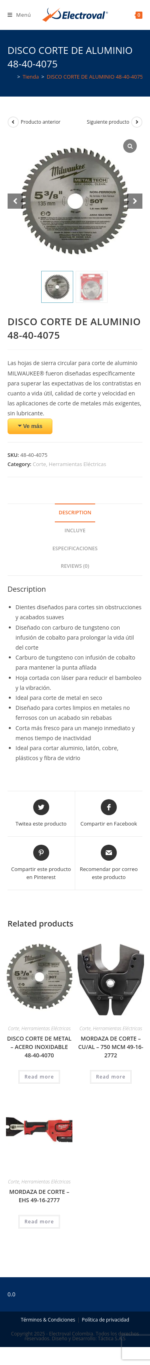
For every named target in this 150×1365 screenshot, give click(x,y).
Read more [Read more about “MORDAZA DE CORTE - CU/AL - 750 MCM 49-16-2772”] (111, 1076)
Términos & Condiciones (48, 1319)
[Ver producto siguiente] (136, 122)
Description (75, 512)
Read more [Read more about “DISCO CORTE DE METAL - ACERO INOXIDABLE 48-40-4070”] (39, 1076)
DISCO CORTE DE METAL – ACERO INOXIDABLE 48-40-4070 (39, 1047)
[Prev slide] (15, 201)
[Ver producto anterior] (13, 122)
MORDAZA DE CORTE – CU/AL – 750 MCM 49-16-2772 (110, 1047)
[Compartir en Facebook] (108, 813)
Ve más (32, 426)
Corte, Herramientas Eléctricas (69, 464)
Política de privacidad (105, 1319)
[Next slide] (134, 201)
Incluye (74, 530)
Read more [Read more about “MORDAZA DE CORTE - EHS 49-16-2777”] (39, 1221)
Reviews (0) (75, 566)
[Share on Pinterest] (41, 863)
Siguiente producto (108, 122)
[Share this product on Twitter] (41, 813)
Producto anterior (41, 122)
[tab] (75, 513)
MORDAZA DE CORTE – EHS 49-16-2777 (39, 1196)
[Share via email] (109, 863)
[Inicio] (11, 76)
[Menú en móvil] (19, 15)
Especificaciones (75, 548)
